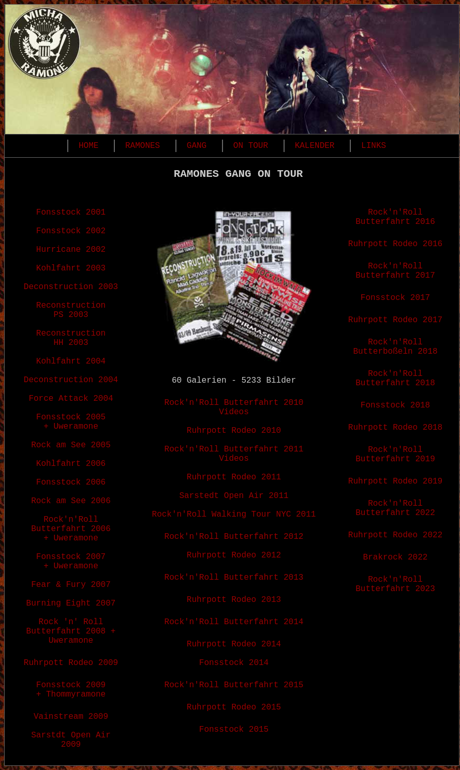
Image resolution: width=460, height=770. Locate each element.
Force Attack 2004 (70, 398)
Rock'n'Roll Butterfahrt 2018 (395, 378)
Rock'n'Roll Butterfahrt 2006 (71, 524)
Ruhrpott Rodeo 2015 (234, 707)
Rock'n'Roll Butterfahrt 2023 (395, 584)
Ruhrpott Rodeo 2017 (395, 320)
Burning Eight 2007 (71, 603)
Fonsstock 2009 (71, 685)
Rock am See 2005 (71, 445)
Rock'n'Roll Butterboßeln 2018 (395, 347)
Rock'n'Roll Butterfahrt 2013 (234, 577)
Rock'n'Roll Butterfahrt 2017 (395, 271)
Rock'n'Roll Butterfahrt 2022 (395, 508)
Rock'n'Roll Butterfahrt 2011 (234, 449)
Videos (234, 412)
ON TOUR (250, 145)
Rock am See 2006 (71, 501)
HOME (88, 145)
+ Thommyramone (71, 694)
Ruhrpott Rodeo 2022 (395, 535)
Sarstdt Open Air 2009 (71, 740)
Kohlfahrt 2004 (71, 361)
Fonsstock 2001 (71, 212)
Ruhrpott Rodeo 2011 (234, 477)
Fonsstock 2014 (234, 663)
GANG (196, 145)
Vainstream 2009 (71, 716)
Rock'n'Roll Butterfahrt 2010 (234, 402)
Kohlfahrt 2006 (71, 464)
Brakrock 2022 (395, 557)
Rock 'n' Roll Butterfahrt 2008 (66, 626)
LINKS (373, 145)
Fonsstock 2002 (71, 231)
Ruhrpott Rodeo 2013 (234, 600)
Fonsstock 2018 (395, 405)
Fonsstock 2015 (234, 729)
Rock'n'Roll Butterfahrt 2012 (234, 536)
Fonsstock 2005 (71, 417)
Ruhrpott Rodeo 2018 (395, 427)
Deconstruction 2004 (71, 380)
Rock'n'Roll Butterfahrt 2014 (234, 622)
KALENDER (315, 145)
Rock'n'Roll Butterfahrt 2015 (234, 685)
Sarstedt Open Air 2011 (233, 496)
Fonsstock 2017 (395, 298)
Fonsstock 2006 (71, 482)
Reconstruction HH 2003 (71, 338)
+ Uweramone (70, 426)
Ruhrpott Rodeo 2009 (71, 663)
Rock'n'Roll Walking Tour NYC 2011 (234, 514)
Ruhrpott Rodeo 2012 (234, 555)
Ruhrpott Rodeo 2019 (395, 481)
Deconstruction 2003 (71, 287)
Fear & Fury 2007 (71, 585)
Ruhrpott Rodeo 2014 (234, 644)
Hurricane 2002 (71, 249)
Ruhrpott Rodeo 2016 (395, 244)
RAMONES (142, 145)
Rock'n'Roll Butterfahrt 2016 (395, 217)
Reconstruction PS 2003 (71, 310)
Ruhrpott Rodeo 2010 (234, 430)
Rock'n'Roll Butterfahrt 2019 (395, 454)
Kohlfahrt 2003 (71, 268)
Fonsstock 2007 (71, 557)
